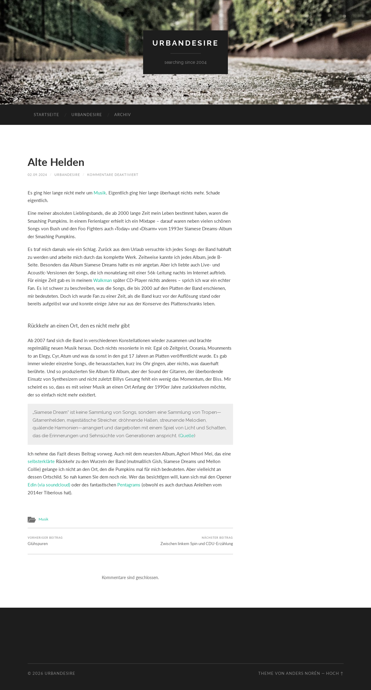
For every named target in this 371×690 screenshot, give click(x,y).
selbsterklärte (41, 461)
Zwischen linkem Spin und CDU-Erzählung (196, 541)
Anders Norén (303, 673)
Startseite (46, 114)
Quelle (187, 435)
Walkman (102, 280)
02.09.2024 (37, 175)
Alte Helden (56, 161)
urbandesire (185, 43)
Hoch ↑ (335, 673)
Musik (100, 192)
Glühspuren (45, 541)
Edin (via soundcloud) (49, 484)
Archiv (122, 114)
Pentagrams (128, 484)
